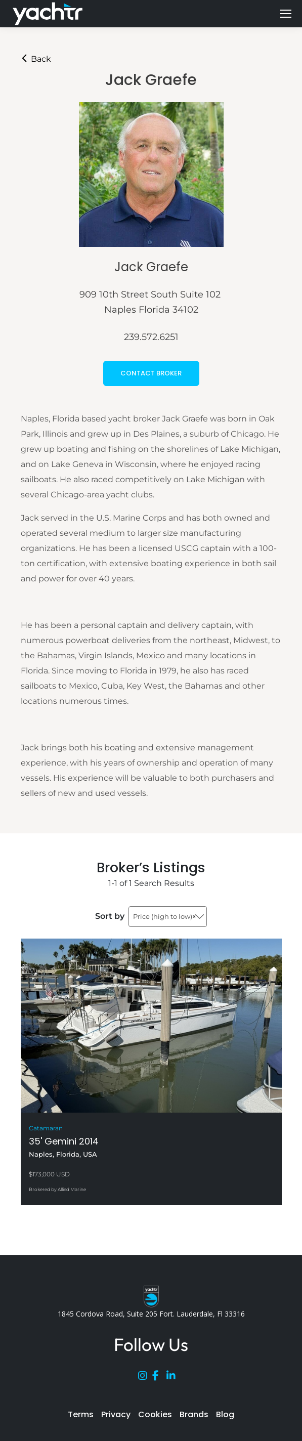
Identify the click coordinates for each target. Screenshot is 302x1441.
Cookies (155, 1414)
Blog (225, 1414)
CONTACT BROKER (151, 373)
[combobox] (167, 916)
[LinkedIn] (173, 1378)
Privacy (116, 1414)
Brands (194, 1414)
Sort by (109, 916)
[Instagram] (145, 1378)
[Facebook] (159, 1378)
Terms (81, 1414)
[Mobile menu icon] (286, 14)
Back (36, 59)
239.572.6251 (151, 337)
